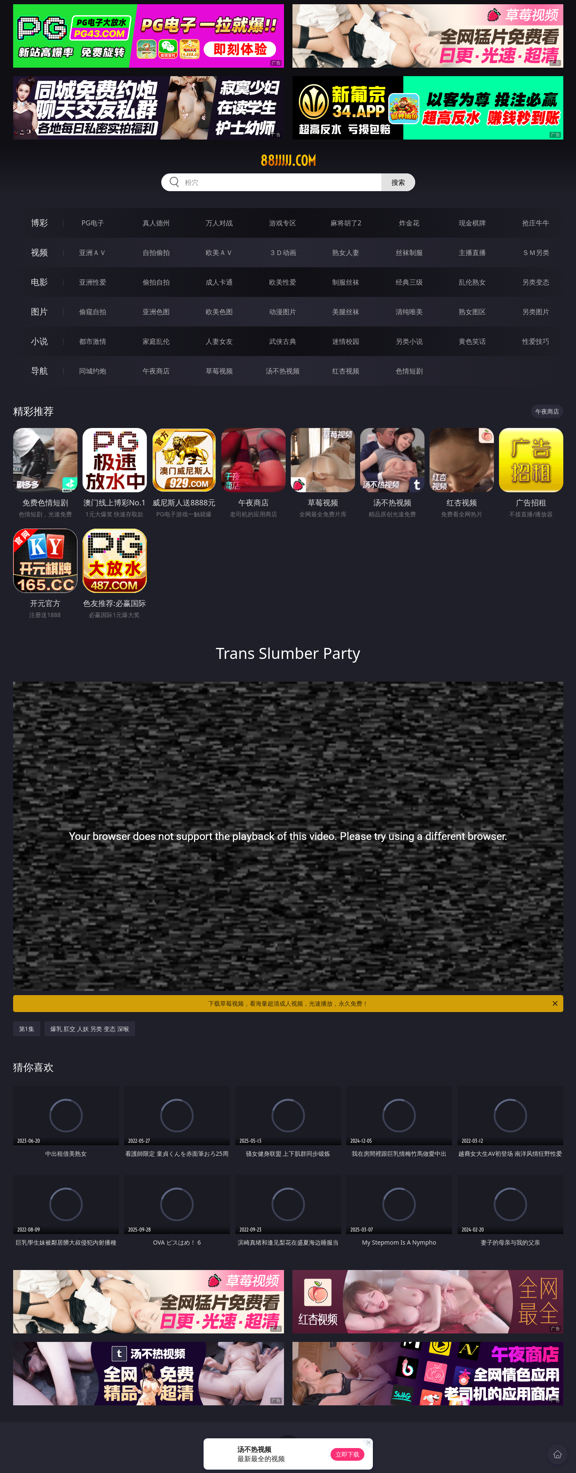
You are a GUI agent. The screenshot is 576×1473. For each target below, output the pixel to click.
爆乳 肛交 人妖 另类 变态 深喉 (89, 1029)
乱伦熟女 (472, 282)
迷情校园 (345, 341)
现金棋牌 (472, 223)
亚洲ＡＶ (92, 252)
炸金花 (409, 223)
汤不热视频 (283, 371)
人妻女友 (219, 341)
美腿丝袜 (345, 311)
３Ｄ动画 (282, 252)
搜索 (398, 182)
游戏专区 (282, 223)
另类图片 (535, 311)
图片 (39, 311)
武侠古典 (282, 341)
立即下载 (347, 1454)
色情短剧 (409, 371)
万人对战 (219, 223)
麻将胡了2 (346, 223)
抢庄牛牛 (535, 223)
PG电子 (93, 223)
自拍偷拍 (156, 252)
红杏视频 (345, 371)
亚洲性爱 (92, 282)
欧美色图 (219, 311)
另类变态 (535, 282)
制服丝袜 (345, 282)
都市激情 (92, 341)
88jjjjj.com (288, 160)
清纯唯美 (409, 311)
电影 (39, 282)
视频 (39, 252)
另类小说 (409, 341)
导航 (39, 370)
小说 (39, 341)
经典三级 (409, 282)
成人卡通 (219, 282)
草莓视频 (219, 371)
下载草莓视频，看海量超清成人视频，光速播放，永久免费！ (383, 1003)
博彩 (39, 222)
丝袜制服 (409, 252)
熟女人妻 (345, 252)
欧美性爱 (282, 282)
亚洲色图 (156, 311)
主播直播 (472, 252)
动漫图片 (282, 311)
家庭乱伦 (156, 341)
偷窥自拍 (92, 311)
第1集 (26, 1029)
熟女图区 (472, 311)
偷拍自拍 (156, 282)
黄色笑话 (472, 341)
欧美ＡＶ (219, 252)
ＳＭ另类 (535, 252)
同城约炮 (92, 371)
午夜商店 (156, 371)
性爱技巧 (535, 341)
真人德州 (156, 223)
